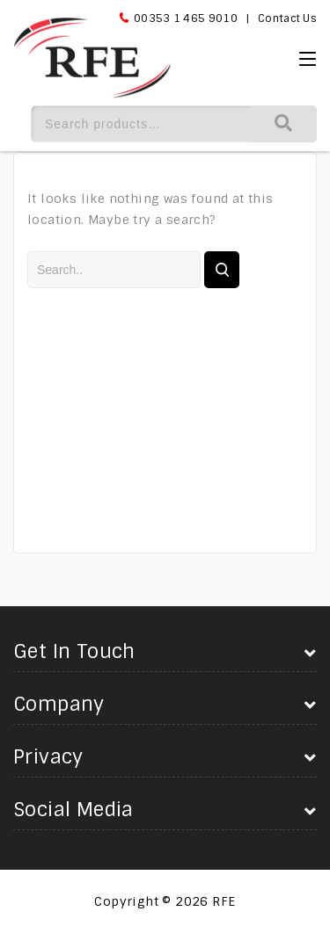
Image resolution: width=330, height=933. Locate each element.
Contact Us (287, 18)
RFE (223, 901)
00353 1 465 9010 (186, 18)
